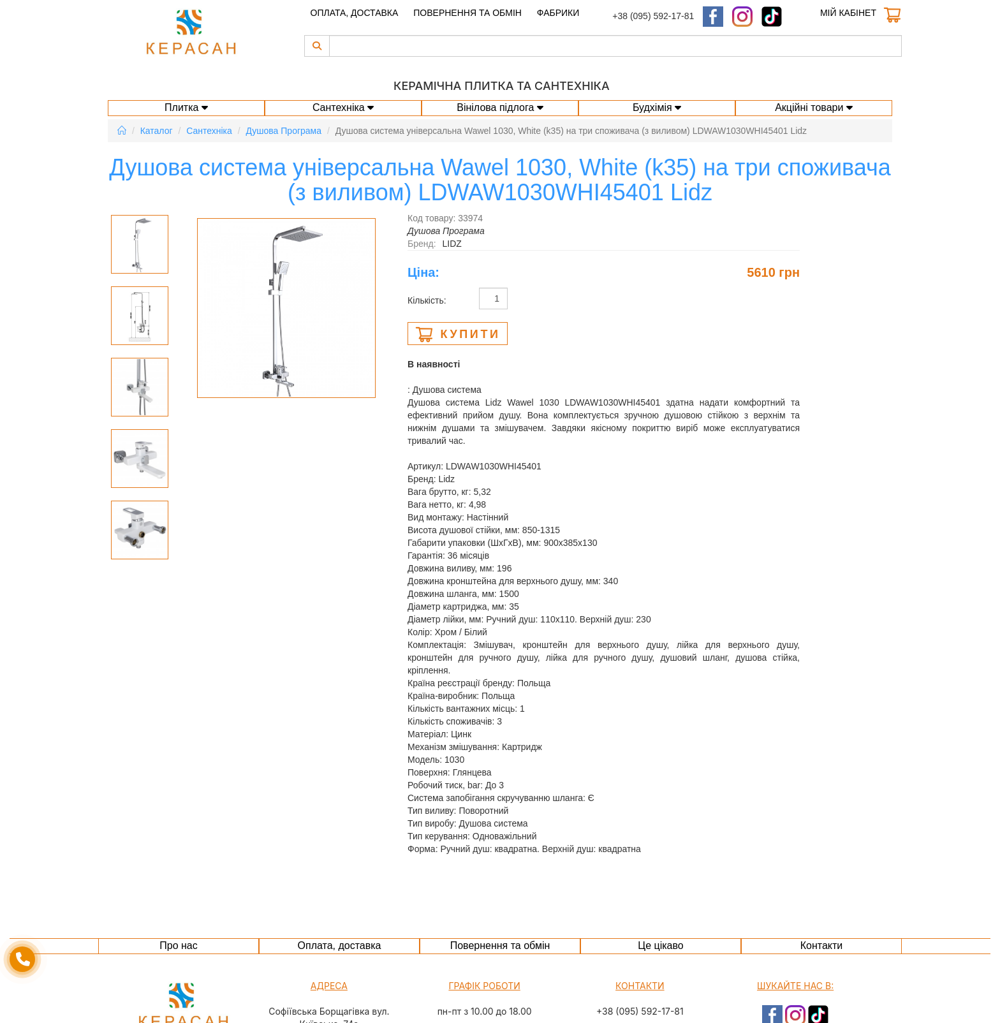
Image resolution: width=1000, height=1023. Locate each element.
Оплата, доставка (355, 13)
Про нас (178, 945)
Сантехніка (343, 107)
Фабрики (558, 13)
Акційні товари (814, 107)
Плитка (186, 107)
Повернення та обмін (467, 13)
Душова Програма (284, 131)
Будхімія (657, 107)
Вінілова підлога (500, 107)
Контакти (821, 945)
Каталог (156, 131)
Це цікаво (660, 945)
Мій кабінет (848, 13)
